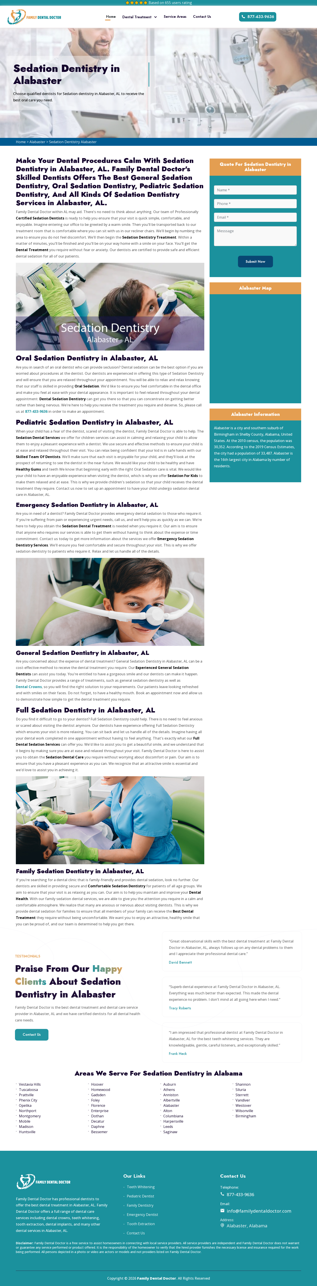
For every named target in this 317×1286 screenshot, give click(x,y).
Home (111, 16)
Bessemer (99, 1131)
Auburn (169, 1084)
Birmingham (246, 1116)
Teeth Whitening (141, 1199)
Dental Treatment (139, 17)
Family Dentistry (140, 1217)
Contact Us (202, 16)
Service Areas (175, 16)
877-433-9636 (257, 17)
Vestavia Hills (30, 1084)
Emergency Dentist (142, 1226)
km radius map (255, 348)
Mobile (24, 1121)
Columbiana (173, 1116)
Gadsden (98, 1094)
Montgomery (30, 1116)
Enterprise (100, 1110)
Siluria (241, 1089)
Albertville (171, 1100)
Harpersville (173, 1121)
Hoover (97, 1084)
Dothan (97, 1116)
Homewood (100, 1089)
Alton (167, 1110)
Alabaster (37, 141)
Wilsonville (244, 1110)
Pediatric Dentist (140, 1208)
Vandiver (243, 1100)
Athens (169, 1089)
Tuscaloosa (28, 1089)
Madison (26, 1126)
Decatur (97, 1121)
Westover (243, 1105)
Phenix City (28, 1100)
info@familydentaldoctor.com (255, 1223)
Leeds (168, 1126)
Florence (98, 1105)
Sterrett (242, 1094)
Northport (27, 1110)
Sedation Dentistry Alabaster (73, 141)
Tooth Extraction (141, 1236)
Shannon (243, 1084)
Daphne (97, 1126)
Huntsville (27, 1131)
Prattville (26, 1094)
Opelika (25, 1105)
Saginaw (170, 1131)
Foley (95, 1100)
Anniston (170, 1094)
